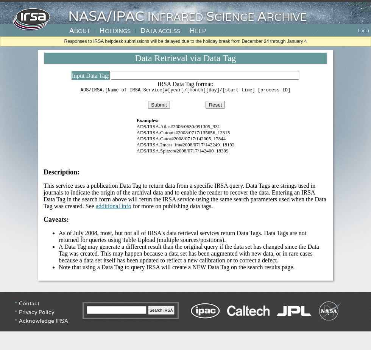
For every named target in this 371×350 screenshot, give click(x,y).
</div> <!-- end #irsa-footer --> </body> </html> (185, 321)
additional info (113, 207)
